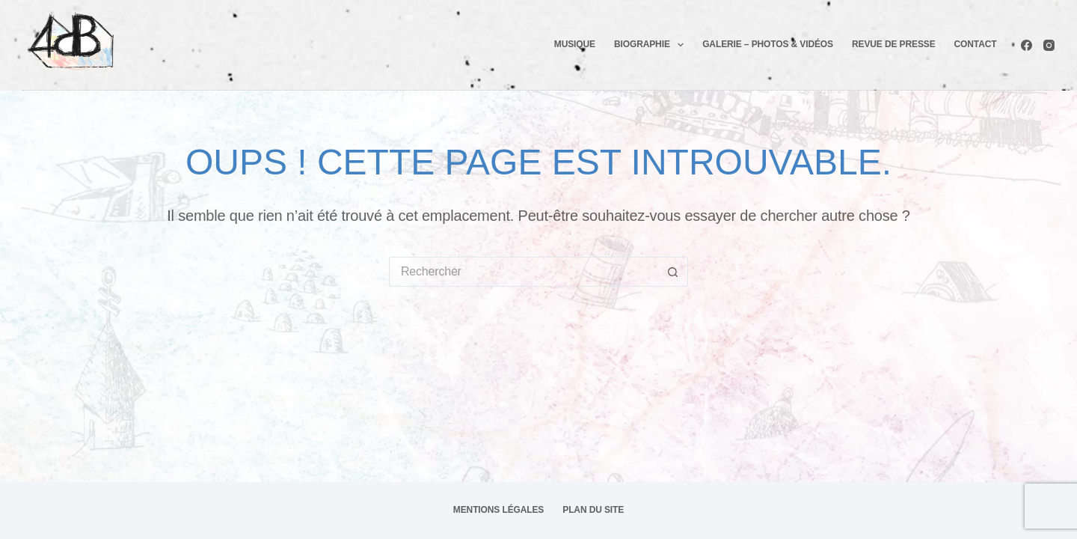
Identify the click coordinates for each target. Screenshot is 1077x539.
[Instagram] (1049, 45)
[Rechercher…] (523, 272)
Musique (574, 44)
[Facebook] (1026, 45)
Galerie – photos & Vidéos (767, 44)
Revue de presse (894, 44)
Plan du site (593, 510)
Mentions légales (498, 510)
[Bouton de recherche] (673, 272)
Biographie (652, 45)
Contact (975, 44)
